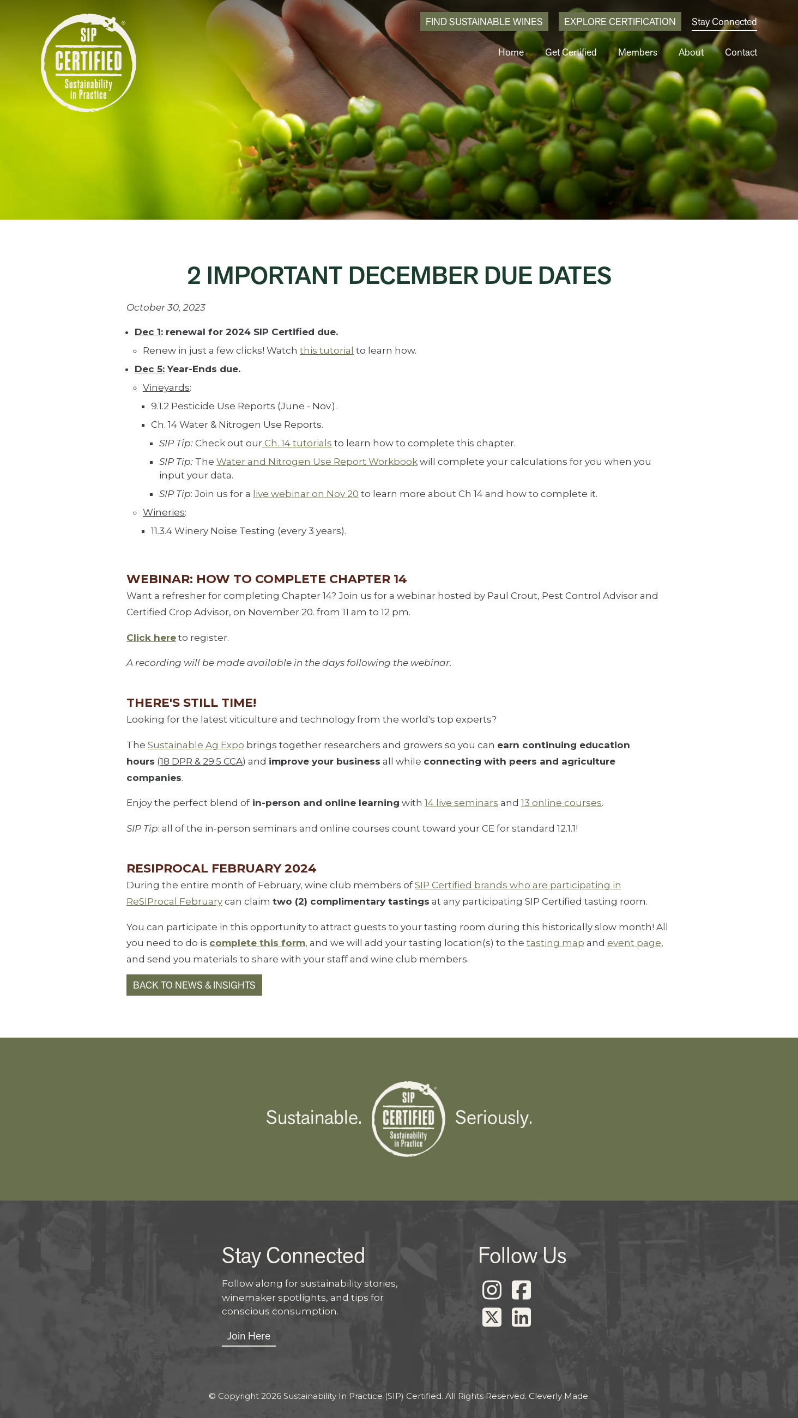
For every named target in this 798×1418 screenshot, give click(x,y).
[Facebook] (521, 1290)
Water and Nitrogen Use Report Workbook (317, 461)
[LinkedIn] (521, 1317)
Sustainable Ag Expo (196, 745)
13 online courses (561, 802)
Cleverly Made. (559, 1396)
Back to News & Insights (194, 985)
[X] (491, 1317)
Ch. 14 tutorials (297, 443)
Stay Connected (724, 21)
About (691, 52)
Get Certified (571, 52)
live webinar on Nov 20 (306, 493)
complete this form (257, 942)
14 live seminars (461, 802)
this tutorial (327, 350)
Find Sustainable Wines (484, 21)
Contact (741, 52)
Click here (151, 637)
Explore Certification (620, 21)
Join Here (248, 1336)
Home (511, 52)
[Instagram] (491, 1290)
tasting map (555, 942)
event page (634, 942)
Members (637, 52)
